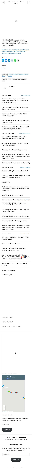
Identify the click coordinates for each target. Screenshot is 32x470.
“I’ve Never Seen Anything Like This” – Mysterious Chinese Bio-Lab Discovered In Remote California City (15, 100)
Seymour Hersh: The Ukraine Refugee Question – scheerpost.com (13, 249)
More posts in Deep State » (24, 133)
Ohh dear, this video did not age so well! (14, 150)
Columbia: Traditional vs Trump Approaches (15, 216)
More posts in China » (25, 95)
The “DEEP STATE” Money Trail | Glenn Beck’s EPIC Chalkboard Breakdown (14, 137)
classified (5, 79)
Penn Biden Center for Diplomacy (19, 79)
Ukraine (10, 76)
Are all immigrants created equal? (12, 195)
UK (3, 81)
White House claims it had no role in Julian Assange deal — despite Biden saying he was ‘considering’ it (15, 188)
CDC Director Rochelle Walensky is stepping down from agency (16, 121)
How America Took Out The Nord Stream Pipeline (14, 264)
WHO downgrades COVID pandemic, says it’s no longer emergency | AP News (15, 128)
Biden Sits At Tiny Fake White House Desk (15, 171)
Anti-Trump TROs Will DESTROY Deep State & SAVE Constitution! (15, 144)
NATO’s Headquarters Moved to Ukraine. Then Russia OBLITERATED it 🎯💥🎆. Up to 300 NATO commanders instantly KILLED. (15, 257)
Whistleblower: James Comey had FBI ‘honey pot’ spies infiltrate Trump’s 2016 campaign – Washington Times (16, 156)
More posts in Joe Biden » (25, 167)
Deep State (15, 74)
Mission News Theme (11, 467)
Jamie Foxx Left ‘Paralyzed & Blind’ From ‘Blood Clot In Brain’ (14, 114)
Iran (10, 79)
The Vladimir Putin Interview (11, 244)
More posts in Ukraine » (25, 233)
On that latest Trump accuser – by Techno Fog (16, 163)
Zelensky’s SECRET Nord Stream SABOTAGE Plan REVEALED (15, 238)
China (10, 74)
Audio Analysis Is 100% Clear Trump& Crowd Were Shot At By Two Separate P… (16, 176)
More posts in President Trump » (23, 199)
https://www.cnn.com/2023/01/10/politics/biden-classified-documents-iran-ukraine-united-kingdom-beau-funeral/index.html (15, 51)
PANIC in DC (6, 182)
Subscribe (7, 429)
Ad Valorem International (16, 2)
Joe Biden (20, 74)
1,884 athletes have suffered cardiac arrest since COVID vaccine (15, 108)
